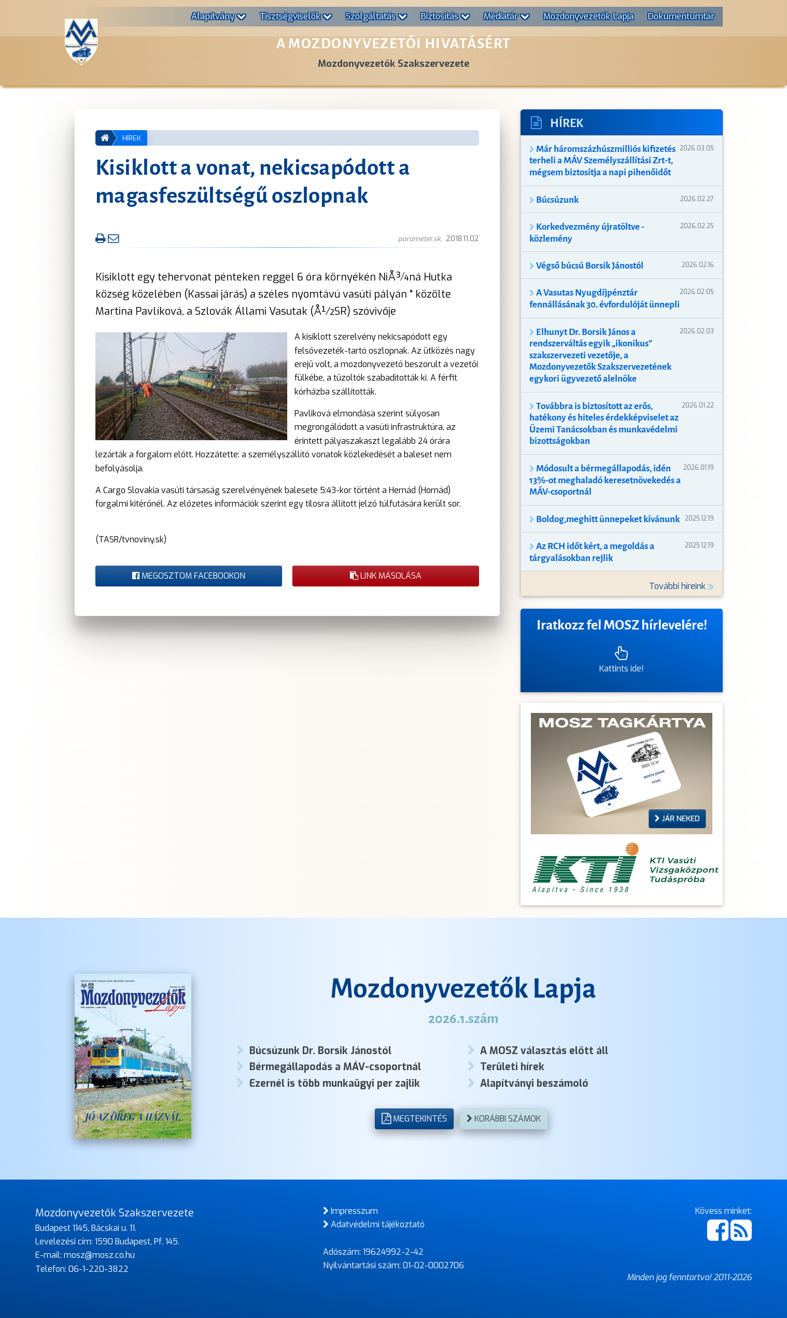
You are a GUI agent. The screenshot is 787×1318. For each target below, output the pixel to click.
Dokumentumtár (681, 16)
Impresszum (350, 1210)
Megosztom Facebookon (188, 575)
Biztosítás (445, 16)
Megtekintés (414, 1118)
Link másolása (385, 575)
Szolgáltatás (376, 16)
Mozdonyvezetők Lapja (588, 16)
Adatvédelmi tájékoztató (374, 1224)
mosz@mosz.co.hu (99, 1255)
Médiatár (506, 16)
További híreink (681, 586)
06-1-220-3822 (98, 1269)
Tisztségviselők (296, 16)
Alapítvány (218, 16)
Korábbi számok (504, 1118)
